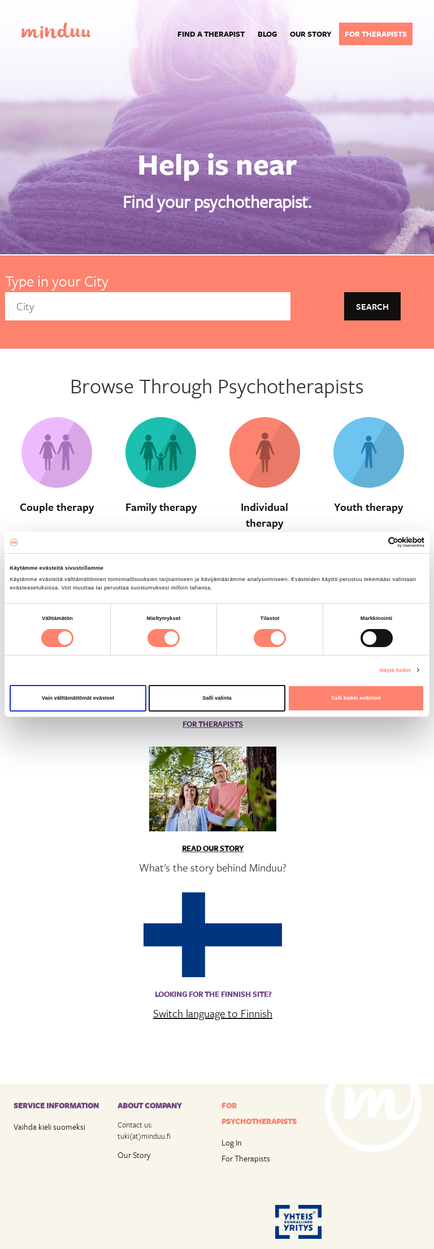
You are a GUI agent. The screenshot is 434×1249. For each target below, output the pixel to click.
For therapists (376, 34)
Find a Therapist (211, 34)
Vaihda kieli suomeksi (49, 1126)
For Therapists (246, 1158)
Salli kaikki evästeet (356, 698)
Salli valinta (217, 698)
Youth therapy (368, 507)
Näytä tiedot (395, 670)
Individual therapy (264, 515)
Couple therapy (57, 507)
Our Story (134, 1155)
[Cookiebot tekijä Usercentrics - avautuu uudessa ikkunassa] (375, 542)
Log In (232, 1142)
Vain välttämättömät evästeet (78, 698)
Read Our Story (213, 848)
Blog (267, 34)
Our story (311, 34)
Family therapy (161, 507)
